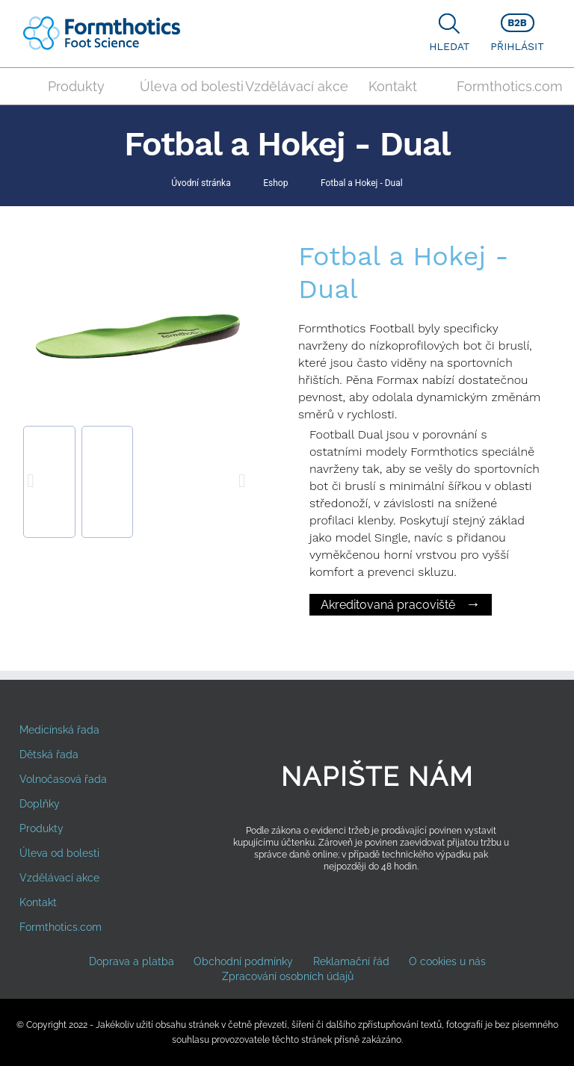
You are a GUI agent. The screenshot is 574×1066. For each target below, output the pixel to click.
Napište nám (377, 776)
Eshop (275, 183)
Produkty (76, 86)
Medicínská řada (59, 730)
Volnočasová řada (63, 779)
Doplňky (39, 804)
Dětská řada (48, 754)
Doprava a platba (131, 961)
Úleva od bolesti (187, 86)
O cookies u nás (447, 961)
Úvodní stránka (200, 183)
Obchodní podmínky (243, 961)
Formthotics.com (504, 86)
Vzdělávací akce (292, 86)
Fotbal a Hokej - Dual (362, 183)
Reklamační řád (351, 961)
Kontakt (392, 86)
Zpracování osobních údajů (288, 976)
